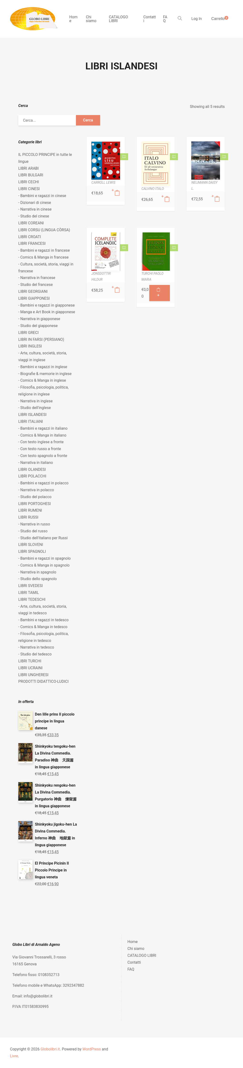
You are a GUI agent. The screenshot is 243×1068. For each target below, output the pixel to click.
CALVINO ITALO (152, 189)
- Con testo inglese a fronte (41, 442)
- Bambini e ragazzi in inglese (42, 367)
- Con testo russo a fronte (39, 449)
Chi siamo (91, 19)
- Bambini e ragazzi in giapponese (46, 305)
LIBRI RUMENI (30, 510)
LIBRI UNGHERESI (33, 675)
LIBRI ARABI (28, 168)
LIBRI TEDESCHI (32, 599)
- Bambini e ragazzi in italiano (42, 428)
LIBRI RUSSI (28, 517)
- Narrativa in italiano (35, 462)
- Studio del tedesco (34, 654)
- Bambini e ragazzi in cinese (42, 195)
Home (73, 19)
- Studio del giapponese (38, 325)
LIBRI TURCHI (29, 661)
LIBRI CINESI (29, 189)
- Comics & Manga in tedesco (42, 627)
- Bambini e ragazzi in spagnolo (44, 558)
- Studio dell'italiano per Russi (43, 538)
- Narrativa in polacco (36, 490)
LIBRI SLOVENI (30, 544)
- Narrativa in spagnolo (37, 572)
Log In (197, 18)
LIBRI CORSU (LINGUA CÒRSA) (44, 230)
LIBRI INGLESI (30, 346)
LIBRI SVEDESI (30, 585)
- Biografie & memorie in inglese (44, 373)
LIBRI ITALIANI (30, 421)
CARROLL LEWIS (103, 182)
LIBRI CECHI (28, 182)
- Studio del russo (32, 531)
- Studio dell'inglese (34, 407)
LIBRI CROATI (29, 237)
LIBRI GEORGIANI (33, 291)
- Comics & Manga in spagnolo (44, 565)
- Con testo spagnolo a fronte (42, 455)
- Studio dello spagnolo (37, 579)
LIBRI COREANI (31, 223)
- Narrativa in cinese (34, 209)
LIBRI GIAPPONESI (34, 298)
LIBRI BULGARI (30, 175)
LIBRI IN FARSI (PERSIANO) (41, 339)
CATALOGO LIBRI (118, 19)
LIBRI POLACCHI (32, 476)
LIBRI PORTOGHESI (34, 503)
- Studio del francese (35, 284)
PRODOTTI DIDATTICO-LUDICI (43, 681)
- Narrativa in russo (34, 524)
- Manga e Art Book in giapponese (46, 312)
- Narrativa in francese (36, 277)
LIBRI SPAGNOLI (32, 551)
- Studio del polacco (34, 497)
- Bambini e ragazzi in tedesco (43, 620)
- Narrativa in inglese (35, 401)
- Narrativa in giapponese (39, 319)
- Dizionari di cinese (34, 202)
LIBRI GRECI (28, 332)
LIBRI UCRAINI (30, 668)
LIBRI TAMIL (28, 592)
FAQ (165, 19)
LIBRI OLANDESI (32, 469)
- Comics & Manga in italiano (42, 435)
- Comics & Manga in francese (43, 257)
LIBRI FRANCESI (32, 243)
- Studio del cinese (33, 216)
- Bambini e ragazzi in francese (44, 250)
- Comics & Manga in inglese (42, 380)
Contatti (149, 19)
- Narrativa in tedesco (36, 647)
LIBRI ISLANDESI (32, 414)
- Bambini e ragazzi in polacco (43, 483)
